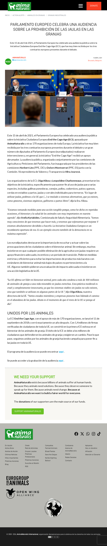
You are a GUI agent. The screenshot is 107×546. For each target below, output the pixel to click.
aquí (61, 351)
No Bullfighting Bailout (51, 459)
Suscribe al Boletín (32, 463)
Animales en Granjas (36, 15)
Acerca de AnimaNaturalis (71, 449)
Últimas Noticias (11, 454)
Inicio (7, 15)
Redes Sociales (70, 457)
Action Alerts (18, 15)
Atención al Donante (92, 454)
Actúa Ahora (9, 448)
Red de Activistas (31, 448)
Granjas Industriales (57, 15)
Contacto (68, 460)
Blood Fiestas (50, 451)
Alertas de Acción (11, 451)
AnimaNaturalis (19, 57)
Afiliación (88, 451)
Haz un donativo (91, 448)
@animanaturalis (19, 60)
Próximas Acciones (12, 461)
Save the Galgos (51, 454)
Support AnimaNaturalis (27, 411)
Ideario (67, 454)
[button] (81, 6)
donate (94, 6)
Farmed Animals (51, 448)
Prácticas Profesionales (30, 455)
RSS (26, 466)
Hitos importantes (11, 458)
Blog (6, 464)
